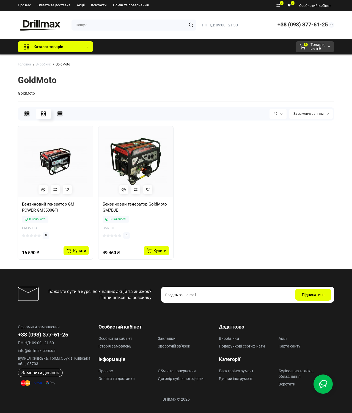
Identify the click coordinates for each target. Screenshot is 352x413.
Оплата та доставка (53, 5)
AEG (190, 47)
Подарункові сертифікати (242, 346)
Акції (81, 5)
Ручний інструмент (236, 378)
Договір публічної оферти (181, 378)
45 (278, 114)
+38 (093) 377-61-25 (302, 24)
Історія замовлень (114, 346)
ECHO (174, 47)
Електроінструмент (236, 371)
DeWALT (153, 47)
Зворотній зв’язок (174, 346)
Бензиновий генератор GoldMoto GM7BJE (135, 207)
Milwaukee (212, 47)
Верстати (287, 384)
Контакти (99, 5)
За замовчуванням (311, 114)
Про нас (24, 5)
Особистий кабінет (315, 6)
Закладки (166, 338)
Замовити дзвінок (40, 372)
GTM (134, 47)
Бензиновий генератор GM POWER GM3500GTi (48, 207)
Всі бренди (112, 47)
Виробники (229, 338)
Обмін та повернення (131, 5)
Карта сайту (289, 346)
